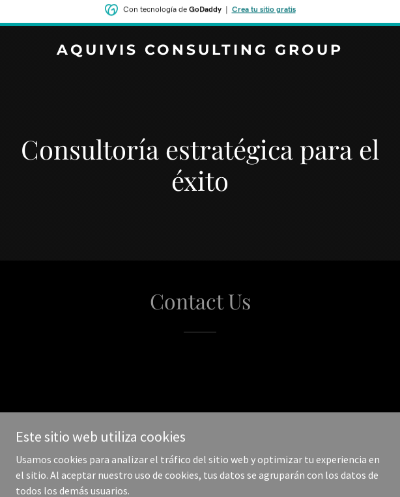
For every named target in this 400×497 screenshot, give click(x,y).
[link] (200, 50)
